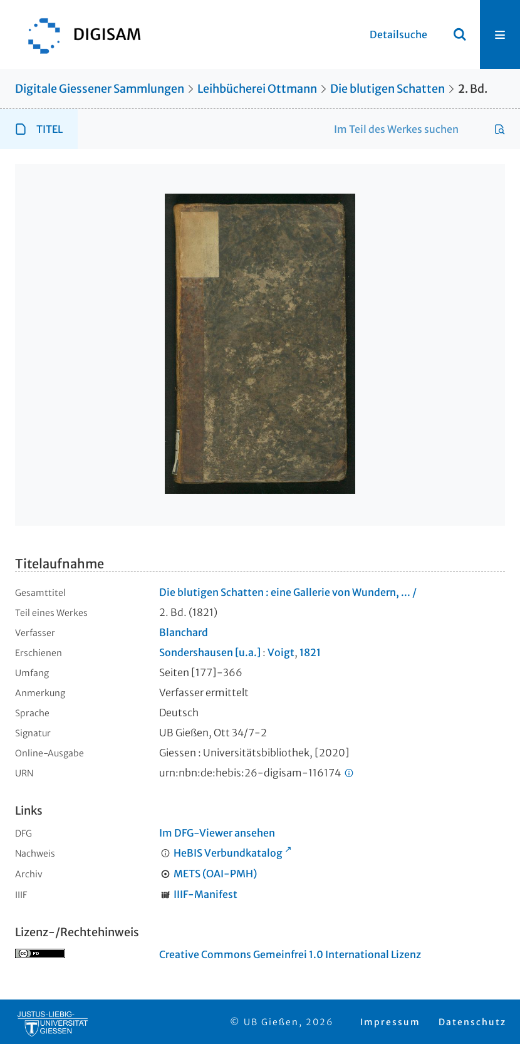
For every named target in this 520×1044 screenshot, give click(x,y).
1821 (310, 652)
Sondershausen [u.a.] (210, 652)
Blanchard (183, 632)
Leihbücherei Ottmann (257, 88)
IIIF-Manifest (205, 894)
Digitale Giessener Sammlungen (99, 88)
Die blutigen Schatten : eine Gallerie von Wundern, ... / (288, 592)
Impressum (390, 1022)
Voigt (281, 652)
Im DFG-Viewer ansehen (217, 833)
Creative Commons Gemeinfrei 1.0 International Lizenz (290, 954)
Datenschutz (472, 1022)
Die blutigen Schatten (387, 88)
